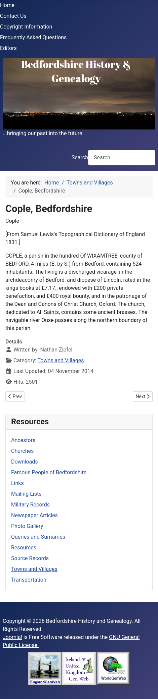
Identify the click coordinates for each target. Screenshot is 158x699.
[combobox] (121, 157)
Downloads (24, 462)
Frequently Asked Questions (33, 37)
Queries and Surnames (38, 537)
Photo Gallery (27, 526)
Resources (23, 547)
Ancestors (23, 440)
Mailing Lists (26, 494)
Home (7, 5)
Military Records (30, 504)
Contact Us (13, 16)
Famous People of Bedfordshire (48, 472)
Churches (22, 451)
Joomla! (12, 637)
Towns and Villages (61, 360)
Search (80, 157)
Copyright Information (26, 26)
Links (17, 483)
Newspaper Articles (34, 515)
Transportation (28, 580)
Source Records (30, 558)
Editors (8, 48)
